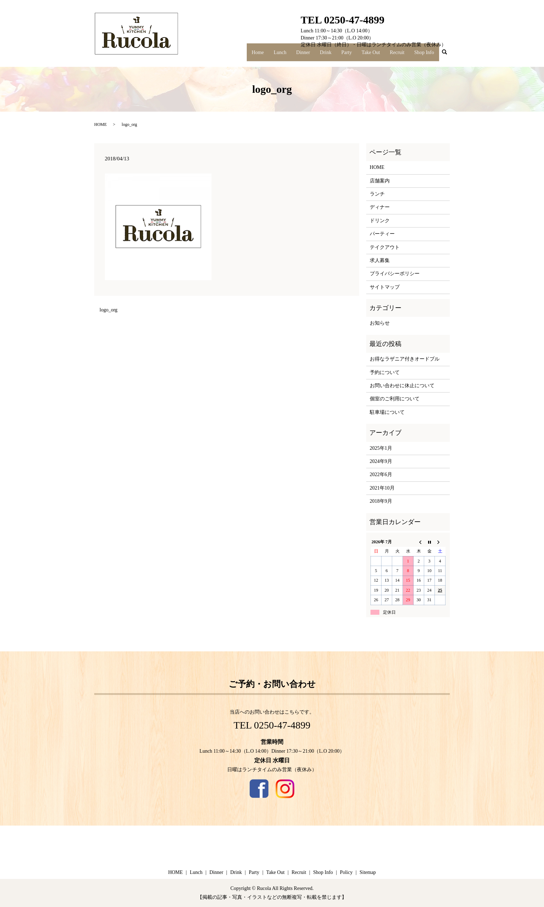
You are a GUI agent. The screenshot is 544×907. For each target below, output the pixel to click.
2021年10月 (382, 488)
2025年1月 (381, 448)
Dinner (316, 55)
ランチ (377, 194)
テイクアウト (385, 247)
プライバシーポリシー (395, 273)
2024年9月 (381, 461)
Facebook (259, 788)
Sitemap (367, 872)
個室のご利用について (395, 398)
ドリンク (380, 220)
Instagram (285, 788)
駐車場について (387, 412)
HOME (100, 124)
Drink (336, 55)
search (448, 56)
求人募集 (380, 260)
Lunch (295, 55)
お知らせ (380, 323)
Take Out (376, 55)
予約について (385, 372)
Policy (346, 872)
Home (276, 55)
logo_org (108, 310)
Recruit (400, 55)
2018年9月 (381, 501)
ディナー (380, 207)
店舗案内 (380, 180)
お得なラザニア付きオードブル (404, 359)
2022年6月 (381, 474)
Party (354, 55)
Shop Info (425, 55)
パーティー (382, 233)
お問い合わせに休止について (402, 385)
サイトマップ (385, 287)
